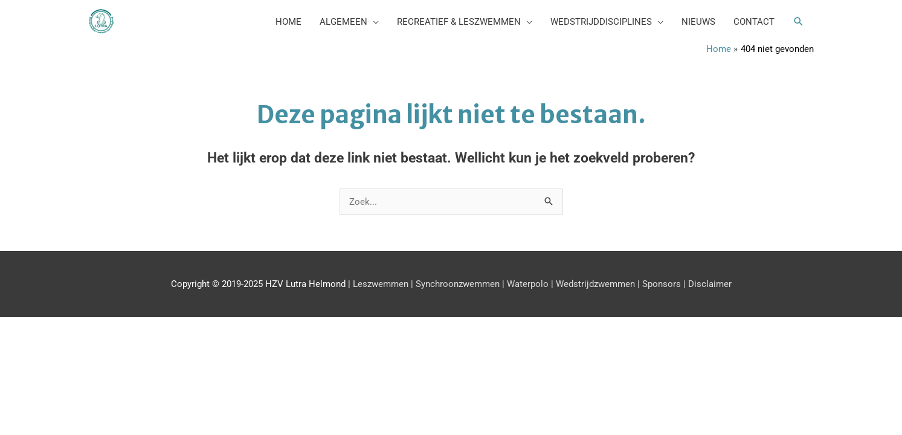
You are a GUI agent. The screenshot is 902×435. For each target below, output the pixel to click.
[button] (799, 22)
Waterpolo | (528, 284)
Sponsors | (663, 284)
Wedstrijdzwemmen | (596, 284)
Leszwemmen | (381, 284)
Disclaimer (709, 284)
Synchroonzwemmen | (458, 284)
